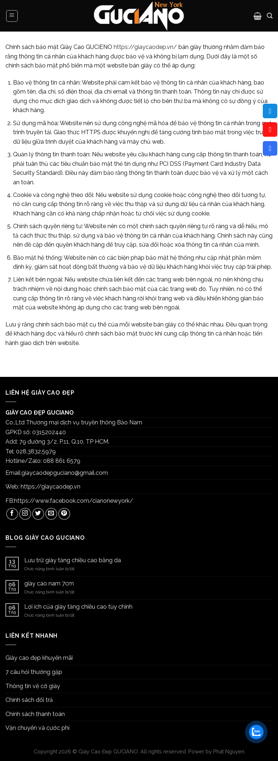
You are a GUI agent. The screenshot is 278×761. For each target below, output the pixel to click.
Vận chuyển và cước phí (37, 727)
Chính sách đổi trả (29, 699)
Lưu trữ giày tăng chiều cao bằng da (72, 560)
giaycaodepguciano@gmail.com (64, 472)
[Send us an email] (51, 514)
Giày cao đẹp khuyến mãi (39, 657)
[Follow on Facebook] (12, 514)
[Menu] (12, 16)
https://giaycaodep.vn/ (145, 47)
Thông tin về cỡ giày (32, 686)
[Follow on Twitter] (38, 514)
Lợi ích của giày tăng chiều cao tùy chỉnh (78, 606)
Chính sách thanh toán (35, 714)
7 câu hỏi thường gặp (33, 672)
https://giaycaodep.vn (50, 486)
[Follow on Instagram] (25, 514)
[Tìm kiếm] (270, 16)
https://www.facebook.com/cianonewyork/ (73, 500)
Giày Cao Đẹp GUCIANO (108, 751)
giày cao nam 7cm (49, 583)
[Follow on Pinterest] (64, 514)
